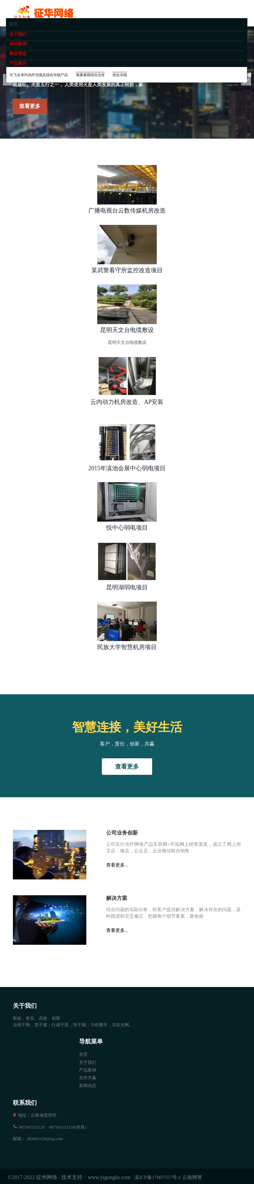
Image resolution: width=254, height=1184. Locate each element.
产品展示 (17, 63)
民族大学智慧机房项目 (127, 647)
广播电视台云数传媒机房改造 (127, 210)
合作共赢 (87, 1077)
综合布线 (119, 75)
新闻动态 (87, 1085)
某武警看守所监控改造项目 (127, 270)
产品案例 (87, 1070)
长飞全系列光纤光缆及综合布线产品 (39, 75)
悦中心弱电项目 (127, 527)
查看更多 (29, 106)
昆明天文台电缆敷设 (127, 330)
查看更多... (117, 865)
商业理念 (17, 53)
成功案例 (17, 43)
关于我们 (17, 34)
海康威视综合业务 (90, 75)
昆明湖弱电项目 (127, 587)
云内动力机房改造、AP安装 (126, 402)
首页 (13, 24)
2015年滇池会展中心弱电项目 (127, 468)
